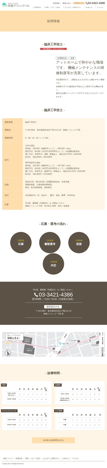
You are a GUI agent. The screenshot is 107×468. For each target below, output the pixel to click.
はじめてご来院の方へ (73, 7)
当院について (8, 458)
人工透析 (59, 411)
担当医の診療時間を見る (53, 440)
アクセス (100, 7)
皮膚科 (58, 385)
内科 (4, 385)
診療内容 (37, 7)
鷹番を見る (67, 3)
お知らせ (89, 7)
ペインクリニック (9, 411)
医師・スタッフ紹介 (52, 7)
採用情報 (56, 3)
